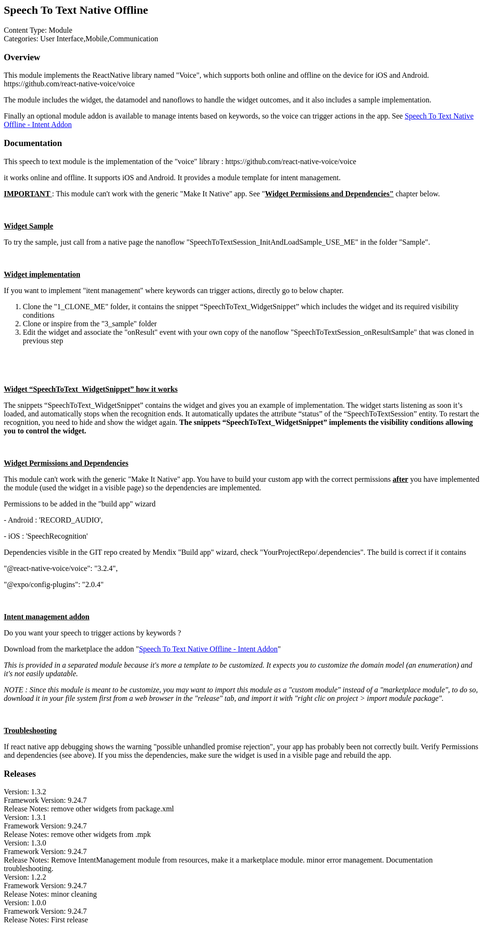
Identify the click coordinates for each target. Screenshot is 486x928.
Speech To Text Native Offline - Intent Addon (208, 649)
